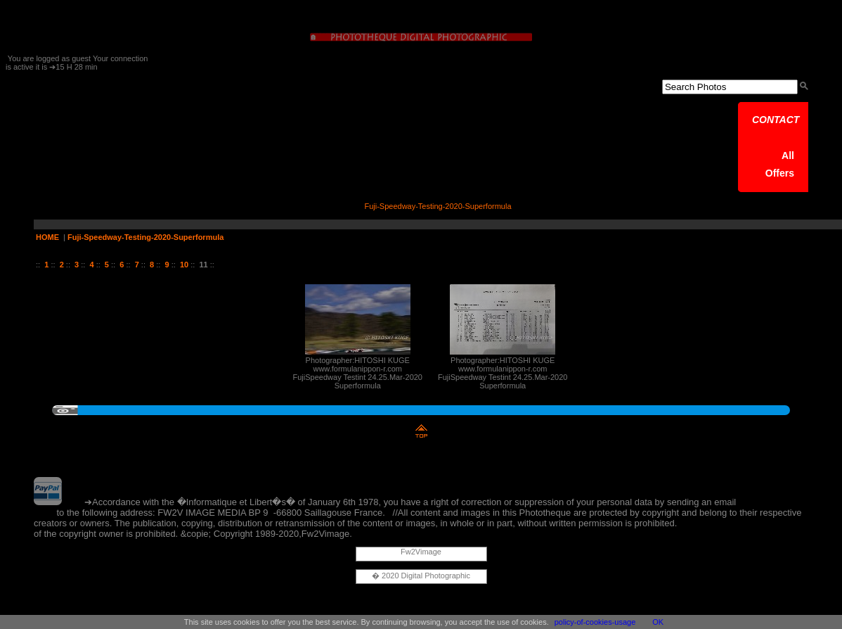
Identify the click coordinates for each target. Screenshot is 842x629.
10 (184, 264)
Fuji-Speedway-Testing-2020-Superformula (145, 237)
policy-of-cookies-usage (595, 622)
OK (657, 622)
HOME (47, 237)
